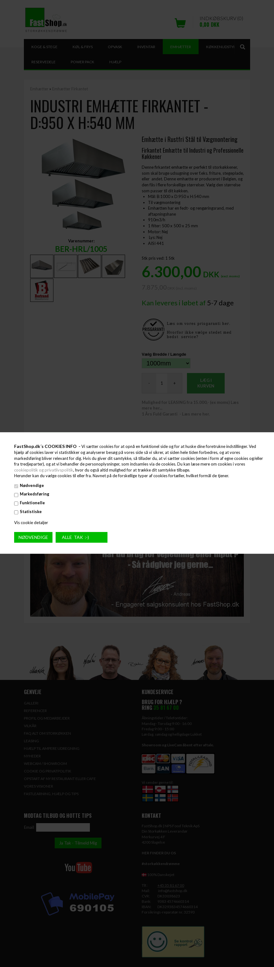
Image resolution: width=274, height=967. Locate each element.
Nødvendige (32, 485)
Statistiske (31, 511)
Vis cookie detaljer (31, 522)
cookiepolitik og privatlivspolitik (43, 469)
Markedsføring (34, 494)
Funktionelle (32, 502)
